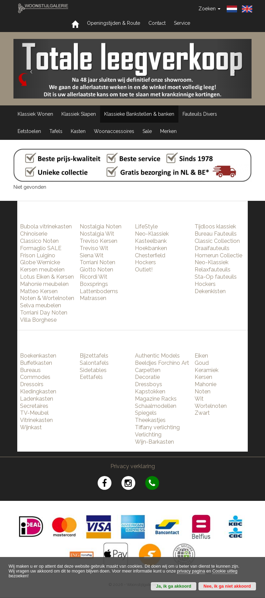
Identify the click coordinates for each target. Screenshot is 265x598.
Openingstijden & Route (113, 23)
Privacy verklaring (132, 466)
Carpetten (147, 370)
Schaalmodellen (155, 406)
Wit (199, 398)
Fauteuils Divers (200, 114)
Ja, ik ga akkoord (173, 586)
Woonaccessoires (114, 131)
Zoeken (209, 8)
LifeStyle (146, 226)
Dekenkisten (210, 291)
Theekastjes (150, 420)
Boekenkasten (38, 355)
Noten (202, 391)
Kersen (203, 377)
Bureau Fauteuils (216, 233)
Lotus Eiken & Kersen (47, 277)
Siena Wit (92, 255)
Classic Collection (217, 241)
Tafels (55, 131)
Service (182, 23)
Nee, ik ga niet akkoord (227, 586)
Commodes (35, 377)
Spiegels (146, 413)
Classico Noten (39, 241)
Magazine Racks (156, 398)
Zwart (202, 413)
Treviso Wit (94, 248)
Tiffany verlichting (157, 427)
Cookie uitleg (224, 571)
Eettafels (91, 377)
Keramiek (206, 370)
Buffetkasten (36, 363)
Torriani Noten (97, 262)
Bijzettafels (94, 355)
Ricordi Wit (93, 277)
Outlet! (144, 269)
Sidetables (93, 370)
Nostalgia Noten (100, 226)
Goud (202, 363)
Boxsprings (94, 284)
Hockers (145, 262)
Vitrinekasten (36, 420)
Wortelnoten (211, 406)
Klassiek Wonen (35, 114)
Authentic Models (157, 355)
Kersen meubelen (42, 269)
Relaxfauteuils (212, 269)
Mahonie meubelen (44, 284)
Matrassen (93, 298)
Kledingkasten (38, 391)
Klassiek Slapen (78, 114)
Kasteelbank (151, 241)
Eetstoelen (29, 131)
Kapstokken (150, 391)
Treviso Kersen (98, 241)
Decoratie (147, 377)
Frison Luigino (37, 255)
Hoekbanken (151, 248)
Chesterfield (150, 255)
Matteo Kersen (39, 291)
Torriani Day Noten (43, 312)
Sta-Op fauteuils (216, 277)
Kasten (78, 131)
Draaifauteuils (212, 248)
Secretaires (34, 406)
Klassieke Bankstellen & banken (139, 114)
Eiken (201, 355)
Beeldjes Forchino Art (162, 363)
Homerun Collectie (218, 255)
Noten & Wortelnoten (47, 298)
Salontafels (94, 363)
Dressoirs (31, 384)
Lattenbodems (99, 291)
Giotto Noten (96, 269)
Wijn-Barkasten (154, 442)
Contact (157, 23)
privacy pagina (191, 571)
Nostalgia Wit (97, 233)
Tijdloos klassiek (215, 226)
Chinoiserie (33, 233)
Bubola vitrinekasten (46, 226)
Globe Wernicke (40, 262)
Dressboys (148, 384)
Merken (168, 131)
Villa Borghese (38, 320)
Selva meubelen (40, 305)
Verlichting (148, 434)
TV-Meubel (34, 413)
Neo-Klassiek (152, 233)
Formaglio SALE (40, 248)
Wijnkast (31, 427)
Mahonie (205, 384)
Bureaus (30, 370)
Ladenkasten (36, 398)
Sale (147, 131)
